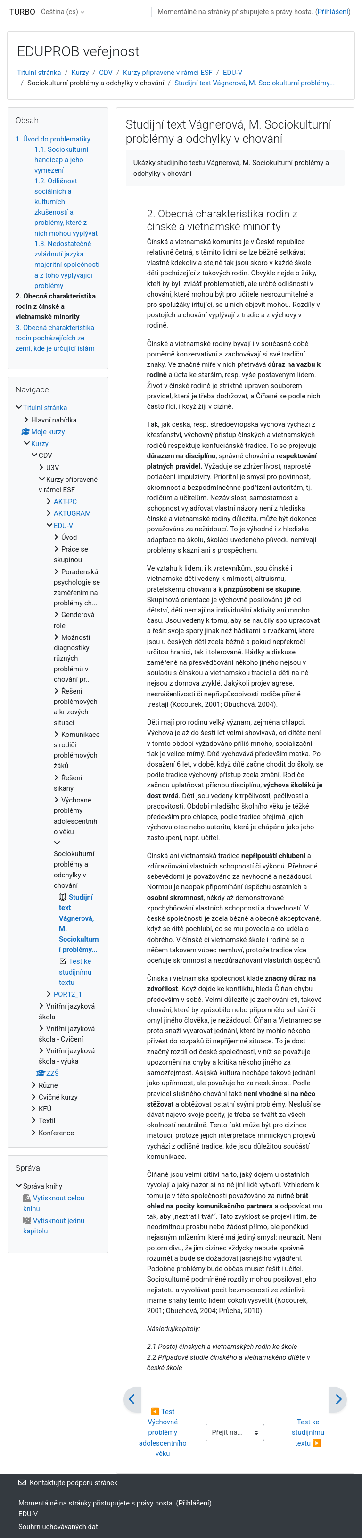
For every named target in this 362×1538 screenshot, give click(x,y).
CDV (106, 72)
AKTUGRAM (72, 513)
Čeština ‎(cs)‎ (59, 12)
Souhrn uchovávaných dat (58, 1526)
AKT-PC (65, 501)
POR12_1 (68, 994)
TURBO (22, 12)
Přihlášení (333, 12)
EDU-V (232, 72)
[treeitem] (58, 770)
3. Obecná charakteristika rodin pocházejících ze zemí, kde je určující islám (55, 338)
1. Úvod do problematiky (53, 139)
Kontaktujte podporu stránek (67, 1483)
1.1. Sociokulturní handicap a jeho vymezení (61, 159)
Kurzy (80, 72)
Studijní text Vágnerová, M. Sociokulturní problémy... (254, 83)
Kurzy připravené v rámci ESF (168, 72)
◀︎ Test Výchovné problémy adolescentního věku (164, 1432)
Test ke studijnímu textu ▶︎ (309, 1432)
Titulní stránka (39, 72)
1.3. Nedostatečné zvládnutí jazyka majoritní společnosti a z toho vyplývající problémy (66, 265)
